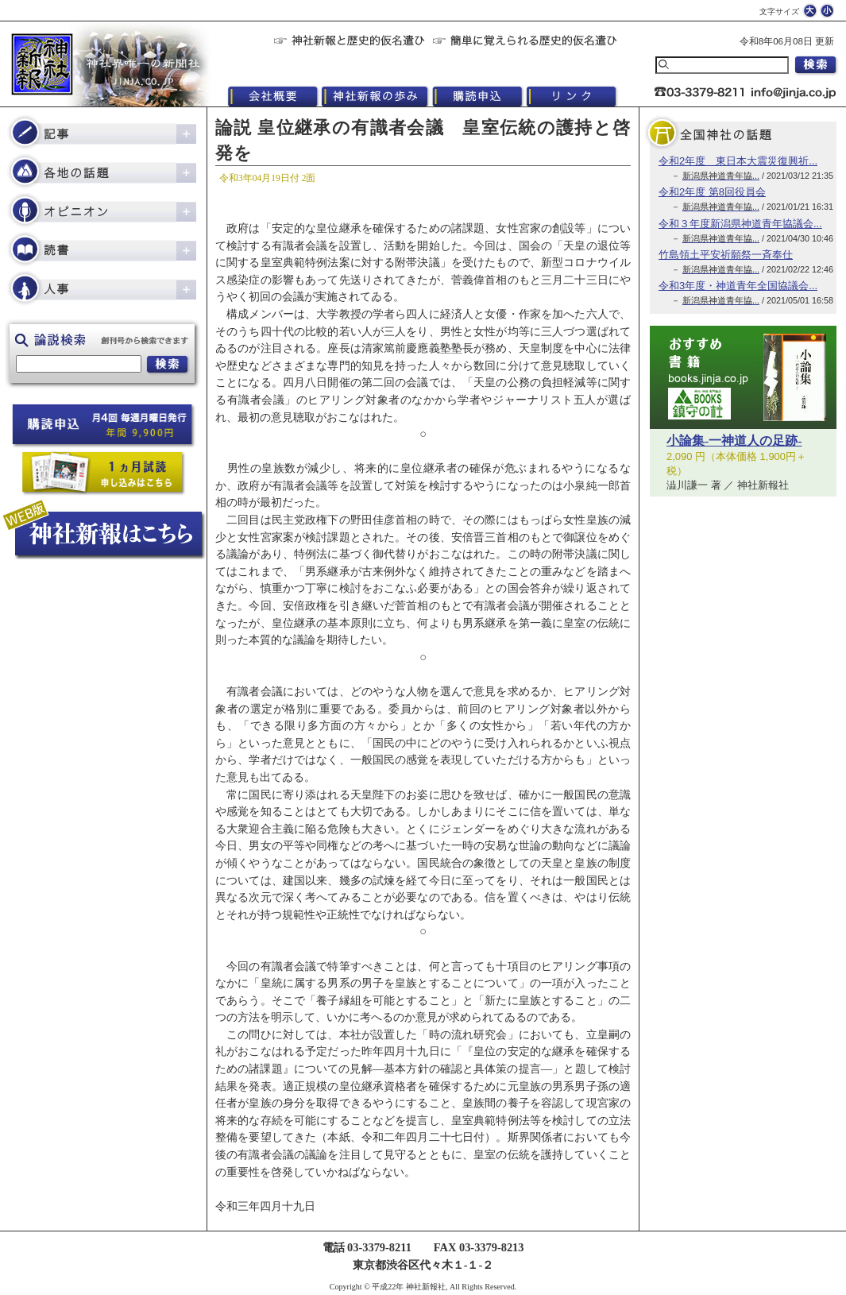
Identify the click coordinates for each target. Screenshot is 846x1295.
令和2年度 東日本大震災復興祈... (738, 161)
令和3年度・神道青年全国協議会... (738, 286)
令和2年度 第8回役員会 (712, 192)
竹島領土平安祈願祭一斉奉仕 (726, 255)
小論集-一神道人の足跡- (734, 440)
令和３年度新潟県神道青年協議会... (740, 224)
